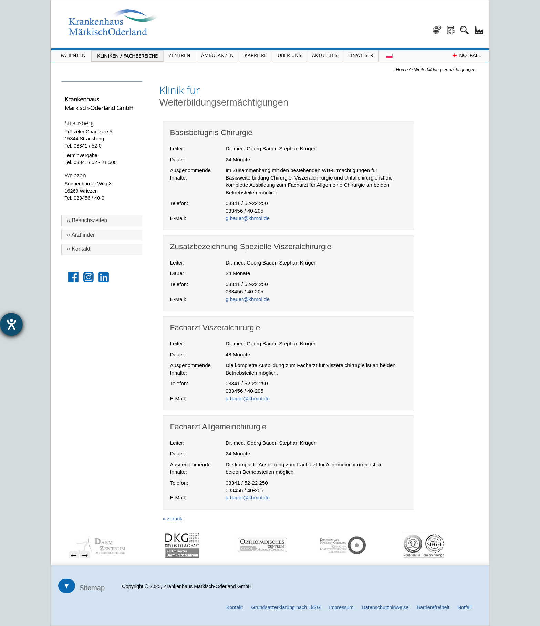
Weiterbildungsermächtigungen (444, 69)
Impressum (341, 607)
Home (402, 69)
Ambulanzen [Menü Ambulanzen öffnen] (217, 55)
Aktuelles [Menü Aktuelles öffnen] (325, 55)
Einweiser (360, 55)
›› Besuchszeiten (87, 220)
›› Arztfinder (81, 235)
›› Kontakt (79, 249)
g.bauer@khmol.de (248, 218)
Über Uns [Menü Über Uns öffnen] (289, 55)
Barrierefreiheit (433, 607)
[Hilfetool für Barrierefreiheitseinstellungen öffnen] (11, 324)
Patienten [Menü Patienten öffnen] (73, 55)
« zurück (173, 518)
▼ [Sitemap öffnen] (66, 586)
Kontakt (234, 607)
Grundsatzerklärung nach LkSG (286, 607)
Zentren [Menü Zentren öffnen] (179, 55)
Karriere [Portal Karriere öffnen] (256, 55)
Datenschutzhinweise (385, 607)
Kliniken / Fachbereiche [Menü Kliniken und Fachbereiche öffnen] (127, 56)
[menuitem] (112, 545)
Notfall (465, 607)
